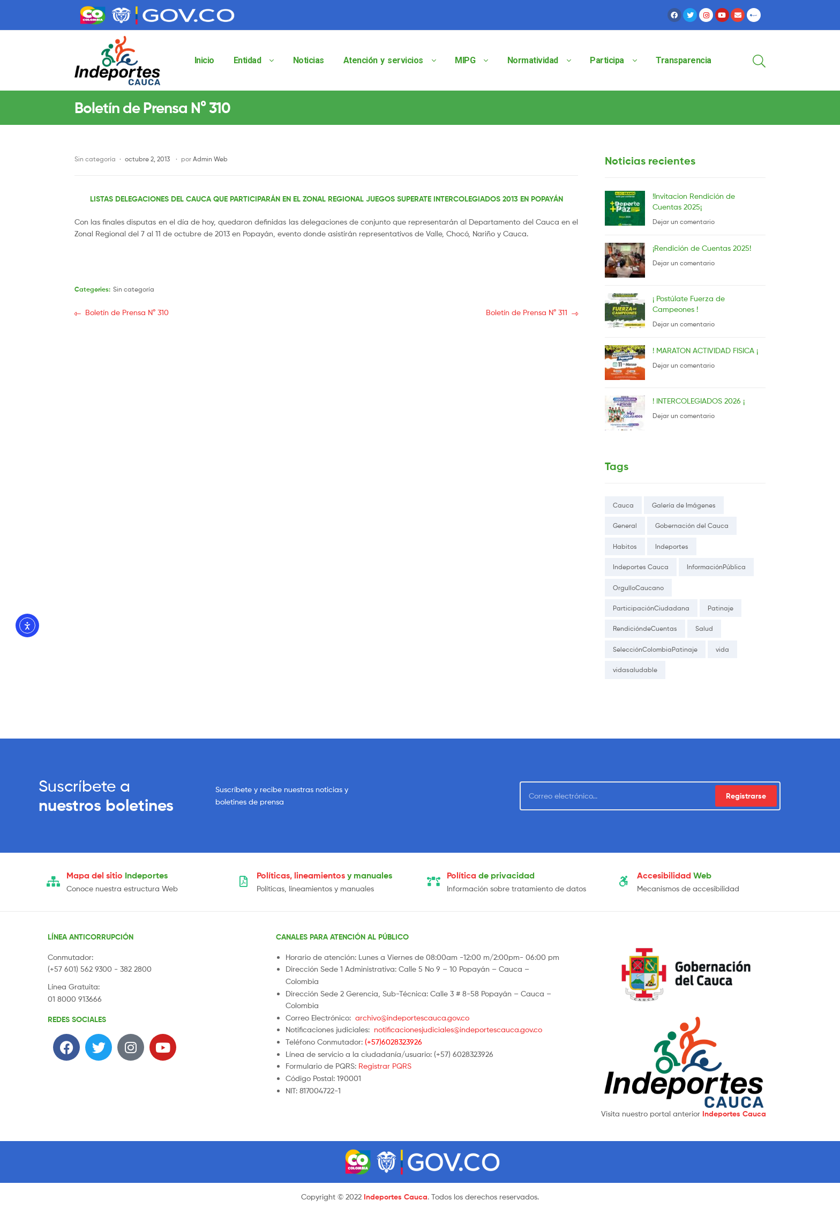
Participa (607, 60)
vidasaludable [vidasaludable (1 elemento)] (635, 670)
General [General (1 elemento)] (625, 525)
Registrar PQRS (384, 1065)
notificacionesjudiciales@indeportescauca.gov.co (458, 1029)
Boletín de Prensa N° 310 (127, 312)
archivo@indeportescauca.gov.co (412, 1017)
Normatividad (532, 60)
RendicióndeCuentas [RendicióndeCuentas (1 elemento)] (645, 628)
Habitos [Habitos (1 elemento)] (625, 546)
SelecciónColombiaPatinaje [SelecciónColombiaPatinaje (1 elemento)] (655, 649)
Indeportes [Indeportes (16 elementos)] (671, 546)
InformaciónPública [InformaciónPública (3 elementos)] (716, 567)
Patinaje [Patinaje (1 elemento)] (720, 608)
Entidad (247, 60)
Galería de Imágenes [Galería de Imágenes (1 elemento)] (684, 505)
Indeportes (117, 875)
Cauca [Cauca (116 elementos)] (623, 505)
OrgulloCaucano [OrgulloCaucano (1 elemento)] (638, 588)
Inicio (204, 60)
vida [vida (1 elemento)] (722, 649)
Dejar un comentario (683, 222)
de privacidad (491, 875)
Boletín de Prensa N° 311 (526, 312)
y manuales (324, 875)
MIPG (465, 60)
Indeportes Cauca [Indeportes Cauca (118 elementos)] (641, 567)
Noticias (308, 60)
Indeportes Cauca (734, 1114)
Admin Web (210, 159)
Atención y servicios (383, 60)
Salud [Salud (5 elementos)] (704, 628)
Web (674, 875)
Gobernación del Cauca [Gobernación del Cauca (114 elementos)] (692, 525)
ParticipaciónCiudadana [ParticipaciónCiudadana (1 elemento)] (651, 608)
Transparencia (683, 60)
